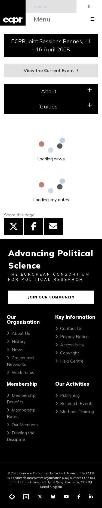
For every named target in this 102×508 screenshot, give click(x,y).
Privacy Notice (74, 336)
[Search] (51, 6)
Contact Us (71, 328)
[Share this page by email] (53, 226)
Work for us (23, 372)
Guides (66, 106)
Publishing (70, 395)
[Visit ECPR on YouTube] (66, 496)
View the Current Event (51, 70)
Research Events (77, 403)
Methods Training (77, 411)
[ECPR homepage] (13, 13)
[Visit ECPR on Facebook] (79, 496)
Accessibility (72, 344)
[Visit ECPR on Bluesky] (53, 496)
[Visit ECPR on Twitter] (40, 496)
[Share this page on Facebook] (33, 226)
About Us (21, 333)
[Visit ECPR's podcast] (26, 497)
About (66, 91)
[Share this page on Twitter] (13, 226)
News (17, 349)
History (19, 341)
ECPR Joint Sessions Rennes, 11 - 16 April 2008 (51, 45)
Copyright (69, 353)
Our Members (25, 424)
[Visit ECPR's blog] (12, 497)
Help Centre (72, 361)
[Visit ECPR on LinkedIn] (91, 496)
